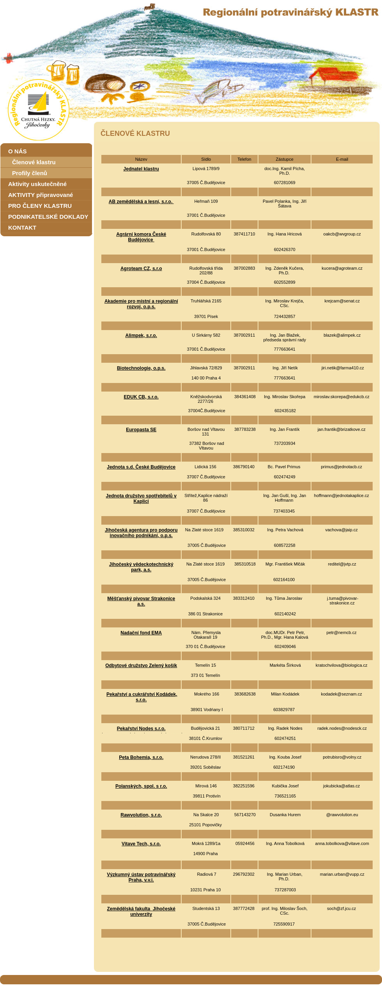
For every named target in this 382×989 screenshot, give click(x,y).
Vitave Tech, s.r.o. (141, 844)
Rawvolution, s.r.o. (141, 815)
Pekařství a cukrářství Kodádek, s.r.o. (141, 697)
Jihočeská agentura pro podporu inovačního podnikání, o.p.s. (141, 532)
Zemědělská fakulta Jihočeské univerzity (141, 911)
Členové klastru (34, 162)
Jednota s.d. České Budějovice (141, 467)
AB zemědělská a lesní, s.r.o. (141, 201)
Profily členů (29, 173)
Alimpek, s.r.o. (141, 335)
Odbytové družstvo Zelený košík (141, 665)
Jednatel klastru (141, 169)
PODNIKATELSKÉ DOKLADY (48, 216)
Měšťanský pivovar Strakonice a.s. (141, 601)
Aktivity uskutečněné (37, 184)
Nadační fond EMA (141, 633)
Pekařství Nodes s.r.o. (141, 728)
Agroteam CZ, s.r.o (141, 268)
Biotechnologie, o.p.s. (141, 368)
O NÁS (17, 151)
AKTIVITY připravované (40, 194)
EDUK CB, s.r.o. (141, 397)
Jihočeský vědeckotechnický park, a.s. (141, 567)
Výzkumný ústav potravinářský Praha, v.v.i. (141, 877)
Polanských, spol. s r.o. (141, 786)
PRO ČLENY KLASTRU (40, 205)
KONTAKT (22, 227)
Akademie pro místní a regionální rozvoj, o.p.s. (141, 304)
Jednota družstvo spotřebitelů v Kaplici (141, 498)
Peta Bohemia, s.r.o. (141, 757)
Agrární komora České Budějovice (141, 237)
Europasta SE (141, 429)
